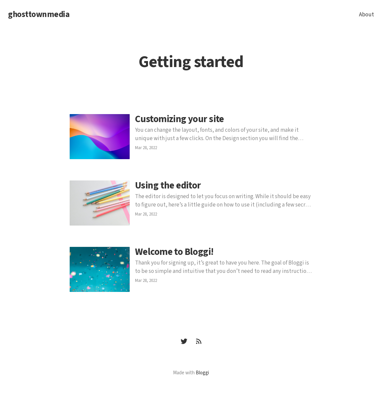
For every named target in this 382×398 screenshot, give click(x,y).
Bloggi (202, 372)
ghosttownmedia (38, 14)
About (366, 15)
